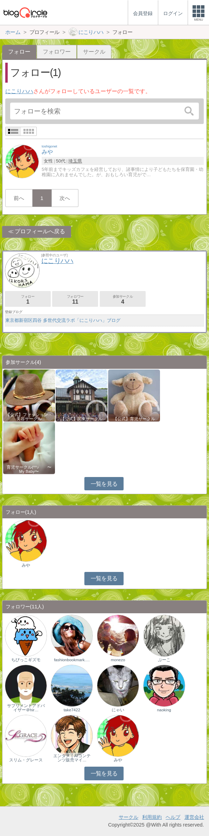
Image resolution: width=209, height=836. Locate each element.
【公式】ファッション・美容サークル (29, 417)
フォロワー (57, 52)
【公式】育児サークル (134, 419)
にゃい (118, 710)
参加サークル (123, 300)
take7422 (72, 710)
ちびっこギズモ (26, 660)
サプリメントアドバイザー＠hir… (26, 708)
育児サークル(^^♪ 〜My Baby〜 (29, 469)
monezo (118, 660)
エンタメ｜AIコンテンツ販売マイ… (72, 758)
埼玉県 (75, 161)
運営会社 (194, 817)
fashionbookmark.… (72, 660)
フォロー (28, 300)
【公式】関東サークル (82, 419)
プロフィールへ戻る (40, 231)
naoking (164, 710)
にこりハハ (19, 91)
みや (26, 565)
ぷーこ (164, 660)
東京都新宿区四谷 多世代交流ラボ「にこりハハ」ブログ (62, 320)
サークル (94, 52)
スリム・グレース (26, 760)
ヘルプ (173, 817)
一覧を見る (104, 484)
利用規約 (152, 817)
